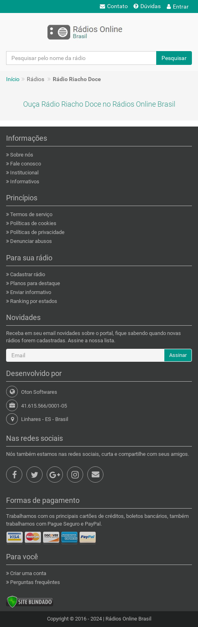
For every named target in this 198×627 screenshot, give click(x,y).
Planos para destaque (34, 283)
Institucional (24, 173)
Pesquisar (174, 58)
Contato (114, 6)
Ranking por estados (33, 301)
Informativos (24, 181)
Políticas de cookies (32, 223)
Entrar (178, 6)
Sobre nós (21, 155)
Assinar (178, 355)
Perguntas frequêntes (34, 582)
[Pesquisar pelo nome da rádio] (81, 58)
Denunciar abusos (30, 241)
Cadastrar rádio (27, 274)
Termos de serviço (30, 214)
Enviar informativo (30, 292)
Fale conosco (25, 164)
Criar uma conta (27, 573)
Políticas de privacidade (37, 232)
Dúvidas (147, 6)
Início (12, 79)
